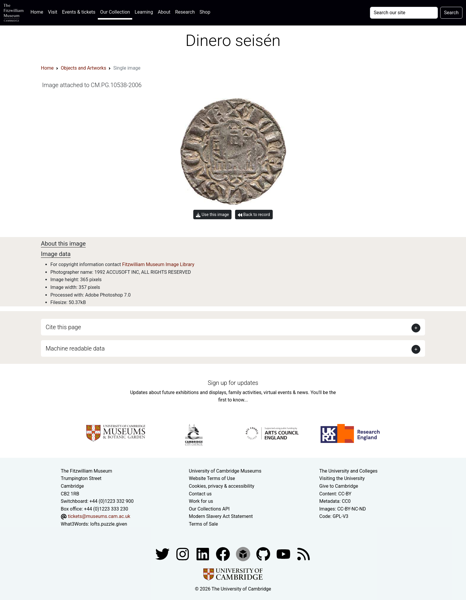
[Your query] (404, 13)
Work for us (201, 501)
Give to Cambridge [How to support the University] (338, 486)
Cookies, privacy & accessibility (221, 486)
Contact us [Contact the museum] (200, 494)
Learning (144, 12)
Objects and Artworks (83, 68)
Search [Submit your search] (451, 12)
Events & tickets (78, 12)
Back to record (254, 214)
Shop (205, 12)
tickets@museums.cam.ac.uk (99, 516)
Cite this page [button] (63, 327)
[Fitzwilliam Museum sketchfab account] (244, 553)
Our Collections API (209, 509)
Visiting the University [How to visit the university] (342, 478)
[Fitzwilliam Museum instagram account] (183, 553)
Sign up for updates (233, 382)
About (164, 12)
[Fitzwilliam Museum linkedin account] (223, 553)
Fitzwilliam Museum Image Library (158, 264)
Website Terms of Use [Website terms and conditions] (212, 478)
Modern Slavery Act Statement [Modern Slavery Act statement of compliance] (221, 516)
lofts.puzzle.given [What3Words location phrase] (108, 524)
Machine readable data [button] (75, 348)
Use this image (212, 214)
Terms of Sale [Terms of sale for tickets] (203, 524)
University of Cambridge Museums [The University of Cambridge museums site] (225, 471)
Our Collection (115, 12)
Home (38, 11)
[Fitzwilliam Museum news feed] (303, 553)
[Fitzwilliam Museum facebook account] (203, 553)
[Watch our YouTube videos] (284, 553)
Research (185, 12)
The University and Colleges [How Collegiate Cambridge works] (348, 471)
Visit (52, 12)
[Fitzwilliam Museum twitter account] (163, 553)
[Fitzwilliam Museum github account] (264, 553)
